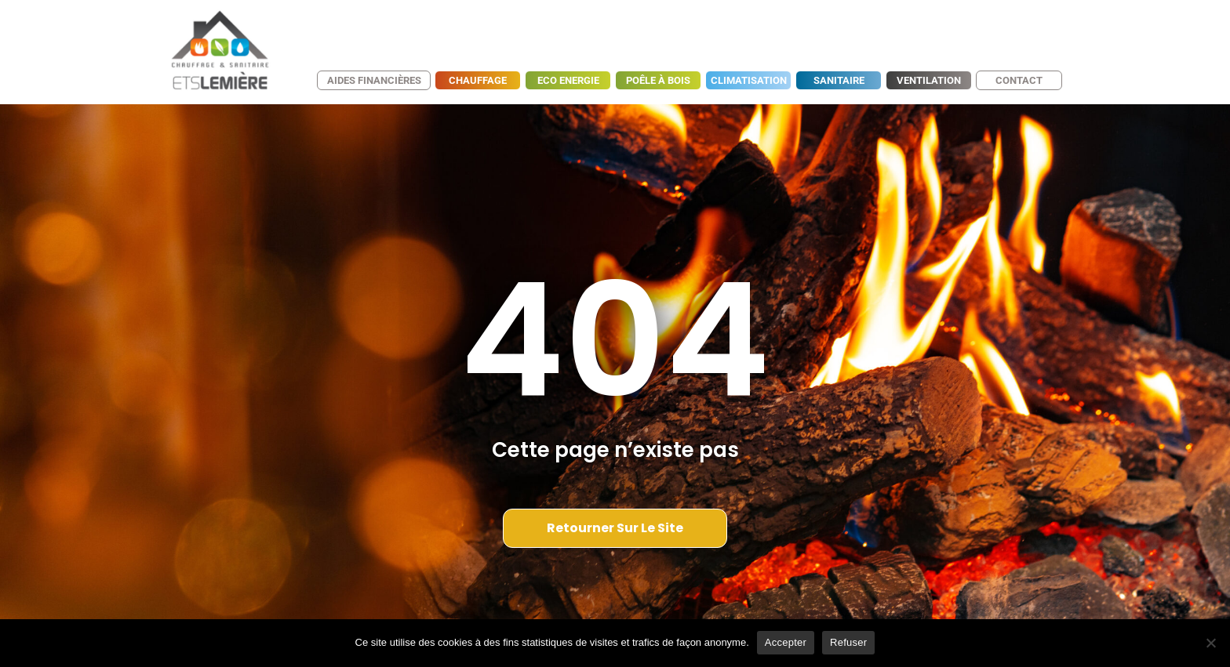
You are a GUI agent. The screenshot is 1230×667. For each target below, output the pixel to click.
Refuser (848, 642)
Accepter (785, 642)
